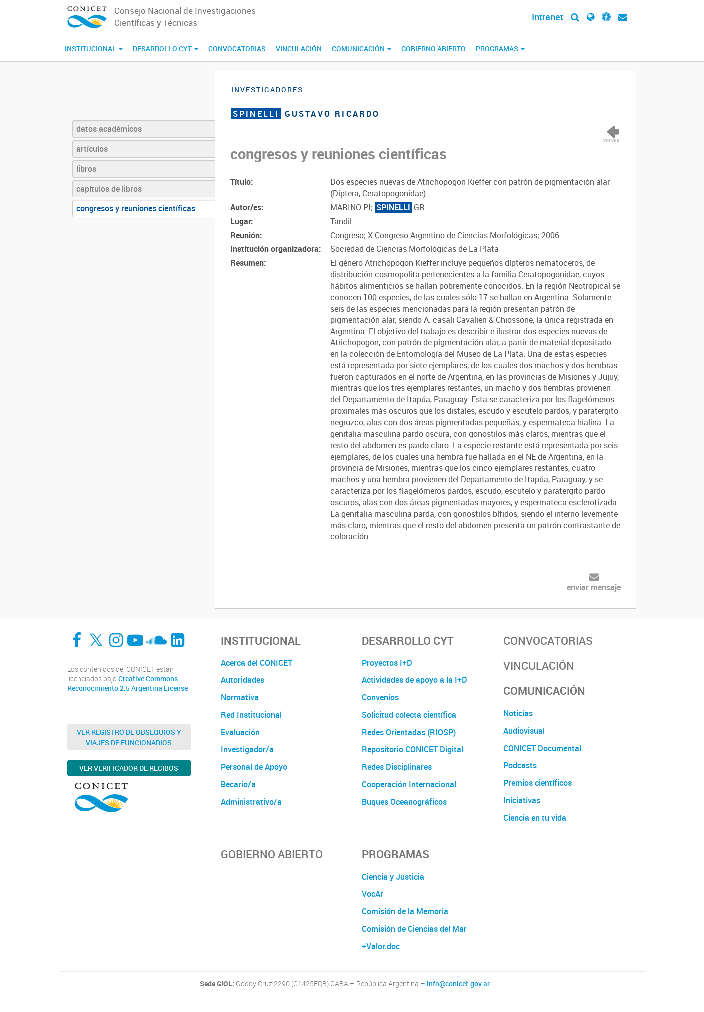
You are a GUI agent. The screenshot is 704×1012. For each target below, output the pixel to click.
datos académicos (109, 128)
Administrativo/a (251, 801)
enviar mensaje (594, 587)
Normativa (240, 697)
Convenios (380, 697)
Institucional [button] (94, 48)
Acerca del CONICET (256, 662)
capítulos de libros (109, 188)
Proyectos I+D (387, 662)
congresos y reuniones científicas (135, 208)
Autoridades (242, 680)
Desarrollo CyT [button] (165, 48)
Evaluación (240, 732)
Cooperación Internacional (409, 784)
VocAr (372, 893)
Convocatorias (237, 48)
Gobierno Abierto (433, 48)
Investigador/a (247, 749)
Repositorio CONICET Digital (412, 749)
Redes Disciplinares (397, 766)
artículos (92, 148)
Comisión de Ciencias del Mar (414, 928)
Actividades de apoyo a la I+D (414, 680)
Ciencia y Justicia (393, 876)
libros (86, 168)
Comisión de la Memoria (405, 911)
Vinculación (299, 48)
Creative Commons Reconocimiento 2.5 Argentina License (127, 684)
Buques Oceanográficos (404, 801)
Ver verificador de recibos (128, 768)
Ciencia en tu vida (534, 817)
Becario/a (238, 784)
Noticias (518, 713)
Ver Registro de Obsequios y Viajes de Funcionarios (129, 737)
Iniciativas (521, 800)
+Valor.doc (381, 946)
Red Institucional (251, 714)
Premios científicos (537, 782)
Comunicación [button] (361, 48)
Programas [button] (500, 48)
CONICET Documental (542, 748)
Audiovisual (524, 730)
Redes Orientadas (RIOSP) (409, 732)
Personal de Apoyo (254, 766)
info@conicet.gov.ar (458, 983)
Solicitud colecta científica (409, 714)
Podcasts (520, 765)
